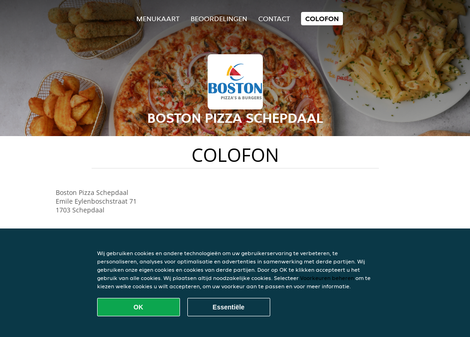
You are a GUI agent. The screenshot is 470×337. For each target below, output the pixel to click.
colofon (322, 18)
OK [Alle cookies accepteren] (138, 307)
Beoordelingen (219, 18)
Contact (274, 18)
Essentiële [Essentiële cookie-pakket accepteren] (228, 307)
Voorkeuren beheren (327, 277)
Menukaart (158, 18)
